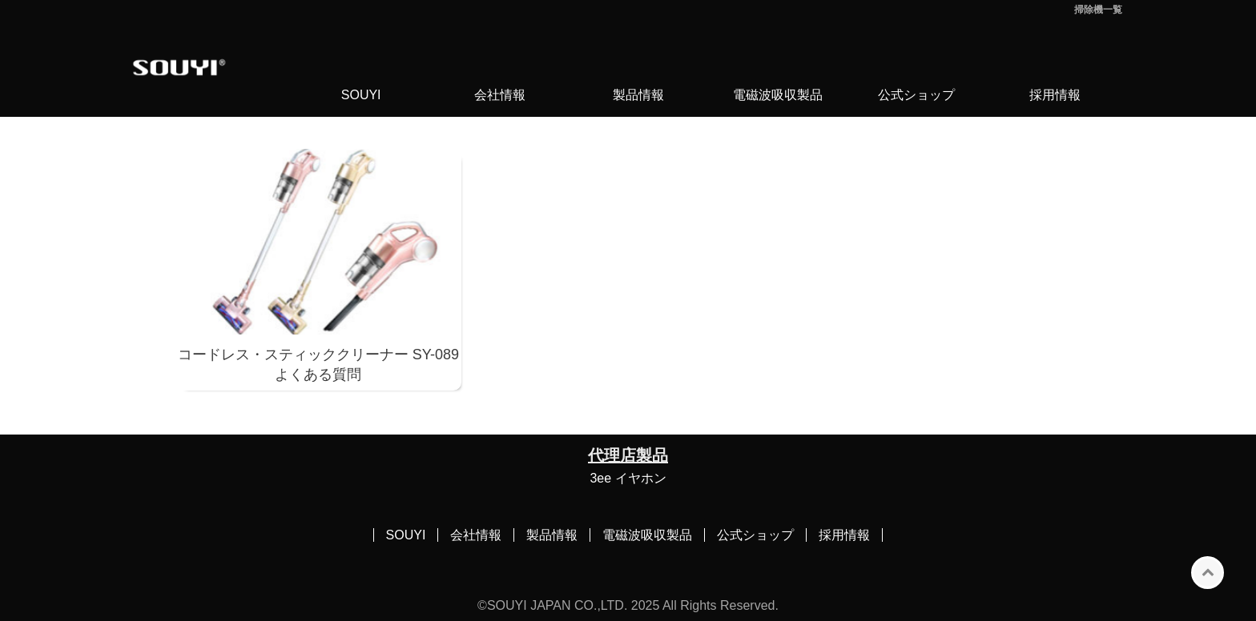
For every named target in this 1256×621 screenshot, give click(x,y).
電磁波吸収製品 (778, 95)
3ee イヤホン (628, 478)
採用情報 (1055, 95)
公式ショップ (916, 95)
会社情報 (499, 95)
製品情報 (638, 95)
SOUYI (361, 95)
